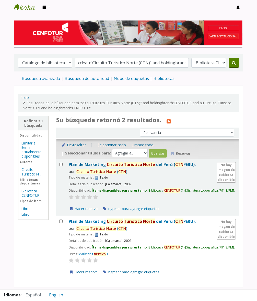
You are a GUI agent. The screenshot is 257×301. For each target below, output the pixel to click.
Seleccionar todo (112, 144)
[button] (46, 7)
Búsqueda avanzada (41, 78)
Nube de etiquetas (131, 78)
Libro (25, 208)
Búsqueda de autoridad (87, 78)
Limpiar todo (143, 144)
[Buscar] (234, 63)
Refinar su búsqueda (33, 123)
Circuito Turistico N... (31, 171)
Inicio (25, 97)
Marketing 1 (93, 254)
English (56, 295)
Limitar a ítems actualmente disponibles (31, 150)
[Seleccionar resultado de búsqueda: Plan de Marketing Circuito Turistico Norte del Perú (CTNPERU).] (61, 164)
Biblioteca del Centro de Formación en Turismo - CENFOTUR (27, 7)
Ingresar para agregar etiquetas (131, 208)
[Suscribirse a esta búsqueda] (169, 121)
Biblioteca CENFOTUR (30, 193)
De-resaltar (73, 144)
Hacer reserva (83, 208)
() (101, 171)
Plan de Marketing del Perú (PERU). (132, 164)
